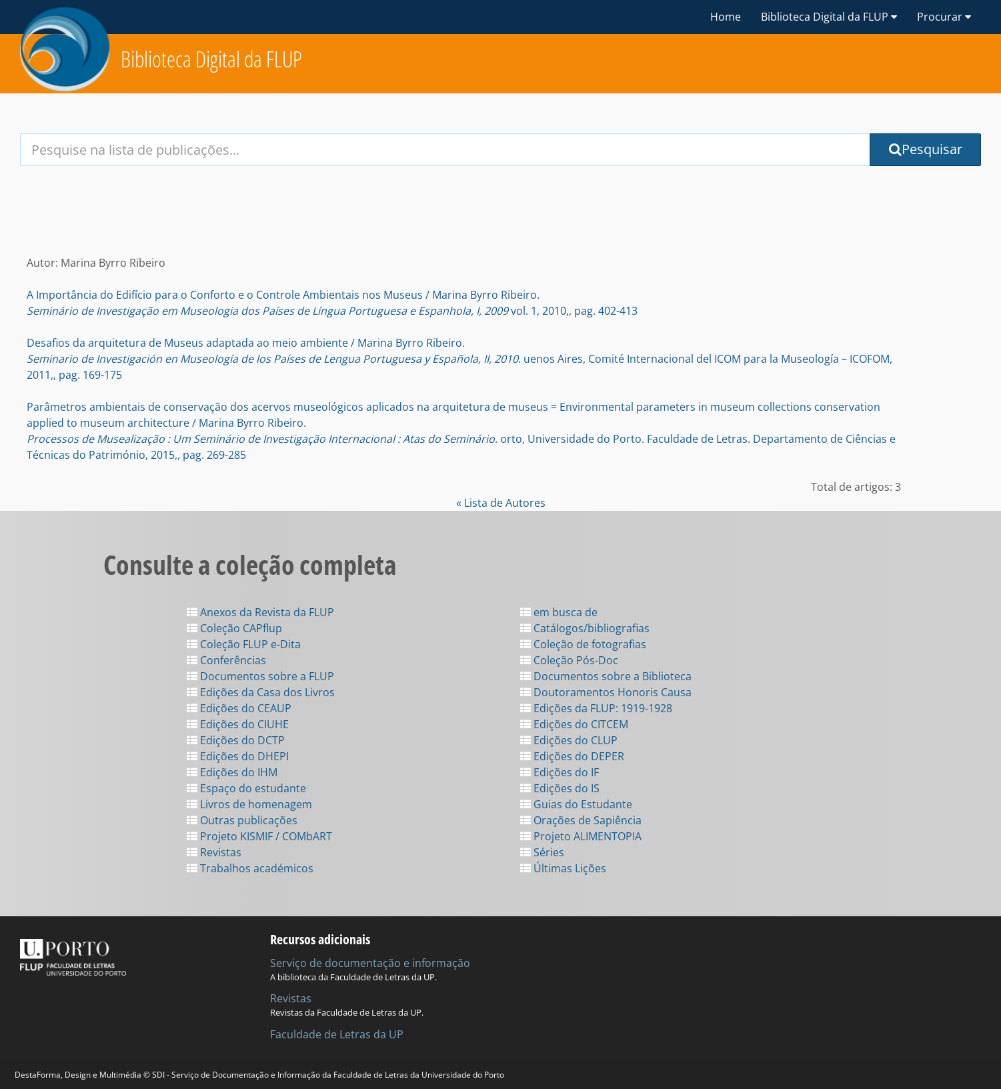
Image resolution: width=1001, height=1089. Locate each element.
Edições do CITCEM (574, 724)
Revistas (214, 852)
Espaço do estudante (246, 788)
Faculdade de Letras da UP (336, 1034)
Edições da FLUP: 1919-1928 (596, 708)
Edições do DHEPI (238, 756)
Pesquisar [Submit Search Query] (925, 149)
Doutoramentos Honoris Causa (606, 692)
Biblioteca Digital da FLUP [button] (829, 16)
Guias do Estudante (576, 804)
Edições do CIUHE (238, 724)
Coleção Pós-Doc (569, 660)
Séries (542, 852)
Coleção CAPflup (234, 628)
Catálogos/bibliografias (585, 628)
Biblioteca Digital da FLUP (211, 59)
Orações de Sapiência (581, 820)
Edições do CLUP (569, 740)
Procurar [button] (944, 16)
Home (725, 16)
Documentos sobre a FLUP (260, 676)
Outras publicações (242, 820)
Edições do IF (559, 772)
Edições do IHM (232, 772)
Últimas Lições (563, 868)
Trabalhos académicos (250, 868)
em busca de (559, 612)
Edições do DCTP (236, 740)
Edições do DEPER (572, 756)
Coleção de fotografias (583, 644)
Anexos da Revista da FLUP (260, 612)
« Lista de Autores (501, 502)
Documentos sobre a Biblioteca (606, 676)
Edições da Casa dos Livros (261, 692)
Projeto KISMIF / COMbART (259, 836)
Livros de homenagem (249, 804)
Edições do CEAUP (239, 708)
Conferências (226, 660)
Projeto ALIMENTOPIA (581, 836)
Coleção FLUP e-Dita (244, 644)
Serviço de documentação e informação (370, 963)
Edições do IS (560, 788)
